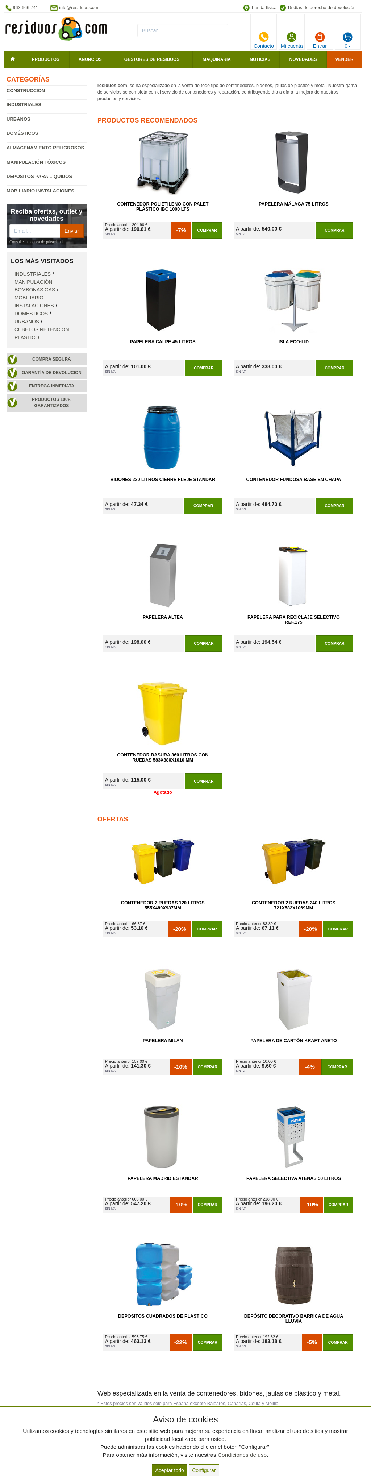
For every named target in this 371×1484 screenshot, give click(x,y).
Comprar (207, 230)
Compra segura (51, 359)
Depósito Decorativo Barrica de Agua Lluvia (293, 1319)
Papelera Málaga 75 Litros (294, 204)
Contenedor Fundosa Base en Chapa (293, 479)
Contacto (264, 40)
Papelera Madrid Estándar (163, 1178)
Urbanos (18, 119)
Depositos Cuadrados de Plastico (163, 1316)
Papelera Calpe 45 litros (163, 341)
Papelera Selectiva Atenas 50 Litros (293, 1178)
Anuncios (90, 59)
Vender (344, 59)
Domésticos (22, 133)
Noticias (260, 59)
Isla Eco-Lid (294, 341)
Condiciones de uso (242, 1455)
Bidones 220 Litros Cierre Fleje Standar (163, 479)
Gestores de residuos (151, 59)
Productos (45, 59)
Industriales (24, 104)
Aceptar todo (169, 1470)
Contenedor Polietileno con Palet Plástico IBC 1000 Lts (162, 207)
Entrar (320, 40)
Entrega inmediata (51, 386)
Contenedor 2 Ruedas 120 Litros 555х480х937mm (163, 905)
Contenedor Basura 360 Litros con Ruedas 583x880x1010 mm (162, 758)
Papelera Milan (163, 1040)
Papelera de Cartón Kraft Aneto (293, 1040)
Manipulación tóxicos (36, 162)
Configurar (204, 1470)
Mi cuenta (292, 40)
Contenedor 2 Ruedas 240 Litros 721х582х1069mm (293, 905)
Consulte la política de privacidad (36, 242)
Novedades (303, 59)
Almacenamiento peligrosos (45, 147)
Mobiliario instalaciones (40, 191)
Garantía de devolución (52, 372)
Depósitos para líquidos (39, 176)
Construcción (26, 90)
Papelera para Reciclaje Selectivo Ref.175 (293, 620)
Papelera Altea (163, 617)
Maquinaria (217, 59)
